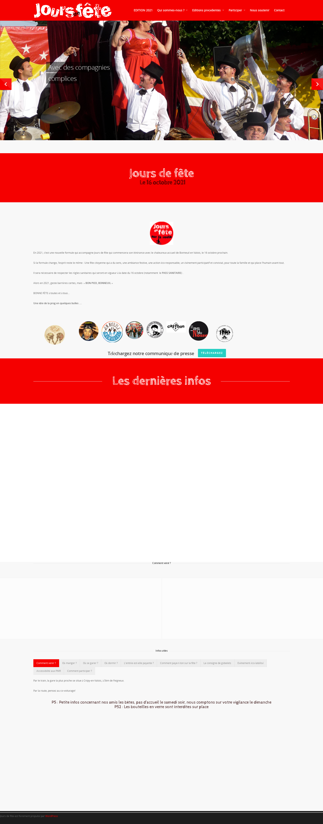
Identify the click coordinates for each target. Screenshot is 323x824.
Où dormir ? (111, 663)
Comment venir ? (46, 663)
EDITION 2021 (143, 10)
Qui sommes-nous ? (172, 10)
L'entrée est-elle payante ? (139, 663)
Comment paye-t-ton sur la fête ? (178, 663)
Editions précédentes (208, 10)
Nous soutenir (259, 10)
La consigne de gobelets (217, 663)
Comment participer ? (79, 671)
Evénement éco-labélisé (250, 663)
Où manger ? (69, 663)
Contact (279, 10)
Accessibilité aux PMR (48, 671)
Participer (237, 10)
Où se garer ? (90, 663)
